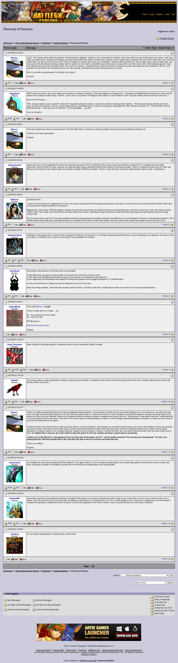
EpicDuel (82, 650)
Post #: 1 (166, 83)
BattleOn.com (94, 650)
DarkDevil (14, 271)
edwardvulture (15, 235)
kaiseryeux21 (14, 165)
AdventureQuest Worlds (113, 650)
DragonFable (58, 650)
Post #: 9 (166, 370)
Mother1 (15, 199)
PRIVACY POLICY (89, 654)
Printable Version (165, 38)
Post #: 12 (166, 488)
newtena (15, 534)
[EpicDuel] (46, 43)
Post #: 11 (166, 452)
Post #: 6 (166, 260)
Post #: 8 (166, 334)
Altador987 (14, 498)
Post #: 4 (166, 189)
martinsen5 (14, 462)
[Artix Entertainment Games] (27, 43)
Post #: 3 (166, 154)
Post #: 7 (166, 296)
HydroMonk (15, 307)
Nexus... (15, 58)
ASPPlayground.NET (89, 661)
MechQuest (71, 650)
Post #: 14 (166, 559)
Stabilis (14, 380)
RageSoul (14, 93)
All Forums (7, 43)
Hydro (46, 325)
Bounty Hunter (37, 325)
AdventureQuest (43, 650)
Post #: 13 (166, 523)
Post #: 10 (166, 402)
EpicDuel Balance (61, 43)
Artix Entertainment (133, 650)
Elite (29, 325)
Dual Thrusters (14, 344)
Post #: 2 (166, 119)
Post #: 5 (166, 225)
